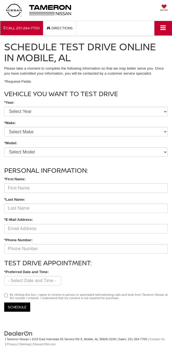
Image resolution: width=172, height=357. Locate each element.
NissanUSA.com (44, 344)
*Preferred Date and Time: (26, 272)
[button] (21, 28)
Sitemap (25, 344)
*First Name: (15, 179)
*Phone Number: (18, 240)
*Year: (9, 102)
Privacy (12, 344)
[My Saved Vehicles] (164, 8)
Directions (60, 27)
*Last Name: (14, 199)
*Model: (10, 143)
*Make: (10, 123)
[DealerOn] (18, 333)
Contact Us (157, 339)
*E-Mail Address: (18, 219)
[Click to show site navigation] (163, 28)
